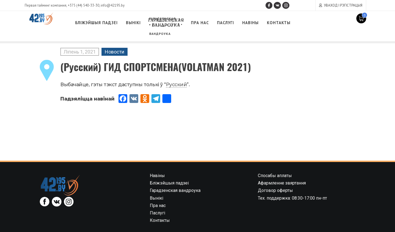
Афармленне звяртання (282, 183)
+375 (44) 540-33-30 (83, 5)
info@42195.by (113, 5)
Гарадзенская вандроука (189, 22)
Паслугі (255, 22)
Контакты (315, 22)
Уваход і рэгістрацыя (343, 5)
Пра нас (227, 22)
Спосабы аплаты (275, 175)
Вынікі (153, 22)
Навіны (283, 22)
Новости (114, 52)
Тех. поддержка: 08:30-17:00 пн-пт (292, 198)
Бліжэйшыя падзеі (111, 22)
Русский (176, 84)
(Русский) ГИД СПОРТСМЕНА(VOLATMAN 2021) (155, 66)
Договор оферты (275, 190)
